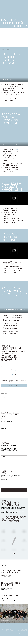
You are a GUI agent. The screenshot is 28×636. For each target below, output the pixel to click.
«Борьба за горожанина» (13, 221)
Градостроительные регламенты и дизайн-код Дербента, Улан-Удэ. (12, 169)
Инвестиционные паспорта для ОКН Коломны (13, 164)
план (21, 88)
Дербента (7, 90)
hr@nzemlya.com (9, 589)
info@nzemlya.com (6, 575)
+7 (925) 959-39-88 (5, 577)
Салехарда (7, 86)
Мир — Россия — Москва (11, 209)
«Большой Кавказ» (10, 155)
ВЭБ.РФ (17, 149)
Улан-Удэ (15, 86)
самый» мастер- (13, 88)
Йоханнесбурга (9, 264)
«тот (5, 88)
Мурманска (19, 84)
